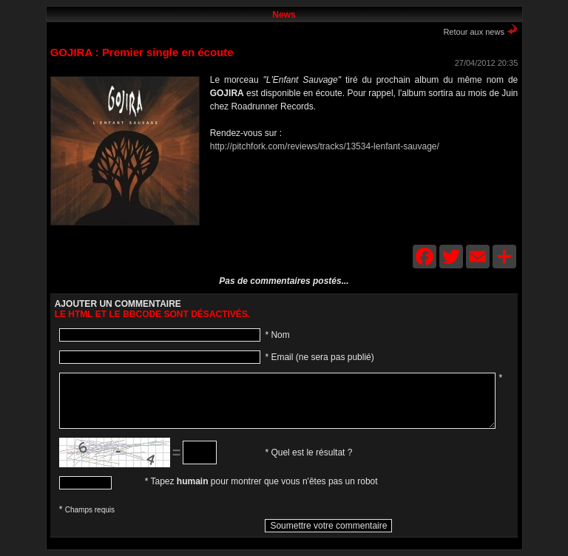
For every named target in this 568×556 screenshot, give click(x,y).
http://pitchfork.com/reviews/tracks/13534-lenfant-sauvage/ (324, 146)
